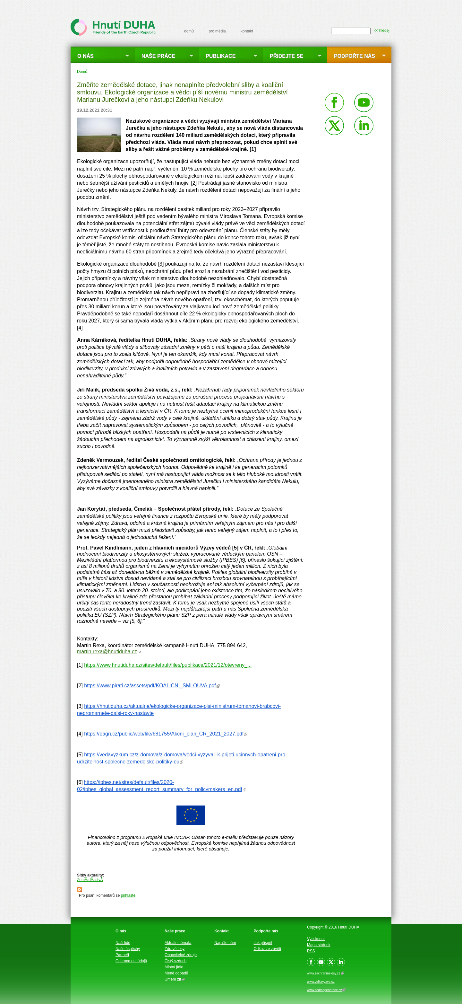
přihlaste (128, 895)
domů (189, 31)
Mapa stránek (318, 945)
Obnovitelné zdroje (181, 955)
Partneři (122, 955)
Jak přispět (263, 942)
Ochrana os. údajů (131, 961)
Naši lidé (123, 942)
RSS (311, 951)
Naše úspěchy (128, 949)
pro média (217, 31)
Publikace (220, 56)
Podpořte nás (354, 56)
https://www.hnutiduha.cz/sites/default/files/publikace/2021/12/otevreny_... (168, 665)
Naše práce (158, 56)
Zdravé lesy (174, 949)
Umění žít (175, 979)
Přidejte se (286, 56)
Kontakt (221, 931)
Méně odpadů (176, 973)
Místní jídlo (174, 967)
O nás (85, 56)
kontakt (247, 31)
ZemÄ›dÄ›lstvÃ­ (90, 879)
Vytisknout (316, 939)
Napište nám (225, 942)
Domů (82, 71)
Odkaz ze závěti (267, 949)
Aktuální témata (178, 942)
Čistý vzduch (175, 961)
